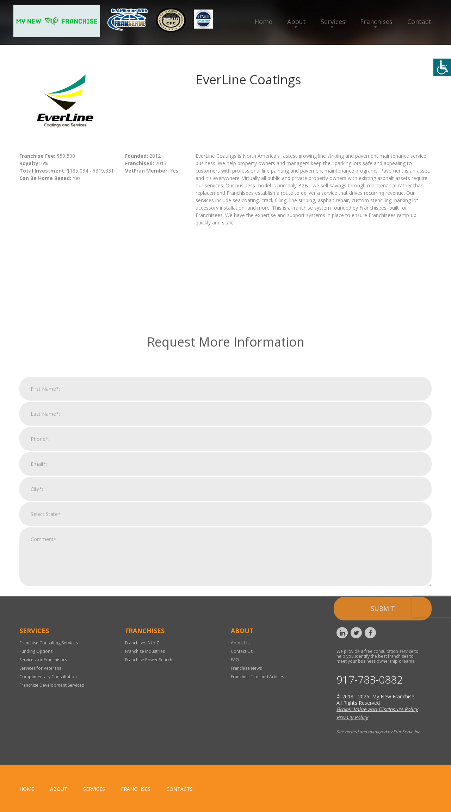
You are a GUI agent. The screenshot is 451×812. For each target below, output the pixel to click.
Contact (419, 21)
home (26, 789)
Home (263, 21)
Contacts (179, 789)
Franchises (376, 21)
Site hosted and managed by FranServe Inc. (378, 732)
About (296, 21)
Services (333, 21)
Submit (383, 706)
